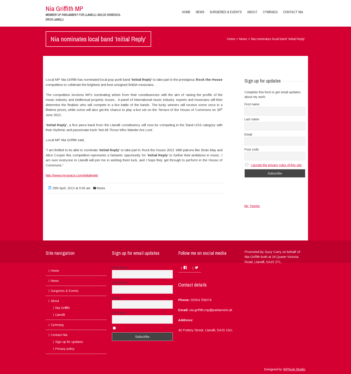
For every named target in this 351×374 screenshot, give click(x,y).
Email (248, 134)
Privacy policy (65, 349)
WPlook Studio (294, 369)
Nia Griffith (62, 308)
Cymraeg (270, 11)
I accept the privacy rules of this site (276, 165)
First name (251, 104)
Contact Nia (293, 11)
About (252, 11)
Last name (251, 119)
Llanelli (60, 315)
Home (186, 11)
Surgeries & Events (226, 11)
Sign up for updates (69, 342)
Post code (251, 149)
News (200, 11)
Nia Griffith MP (64, 8)
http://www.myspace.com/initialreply (72, 175)
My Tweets (252, 206)
